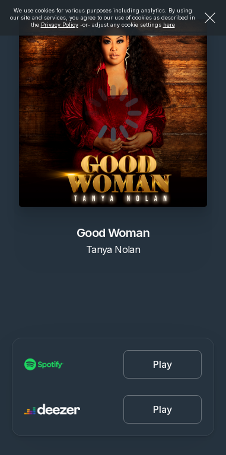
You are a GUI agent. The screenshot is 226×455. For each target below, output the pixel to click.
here (169, 24)
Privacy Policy (59, 24)
